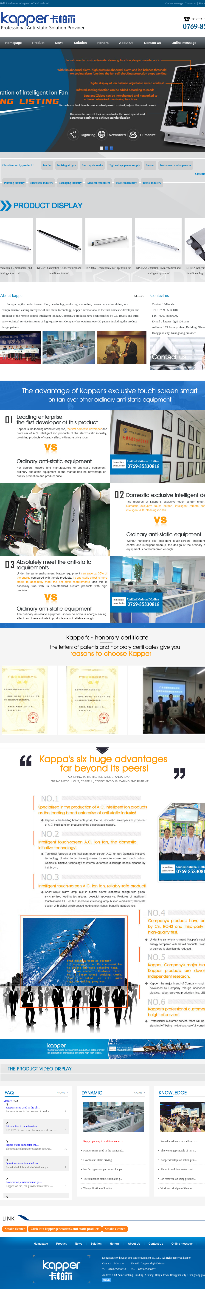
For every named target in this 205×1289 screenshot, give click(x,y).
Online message (174, 3)
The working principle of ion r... (178, 1150)
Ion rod (150, 165)
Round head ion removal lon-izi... (179, 1141)
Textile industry (152, 182)
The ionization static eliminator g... (102, 1178)
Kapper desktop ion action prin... (178, 1160)
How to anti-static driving (97, 1160)
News (78, 1243)
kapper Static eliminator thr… (22, 1146)
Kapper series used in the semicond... (103, 1150)
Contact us (191, 3)
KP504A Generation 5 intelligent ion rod (111, 268)
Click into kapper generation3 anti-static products (65, 1229)
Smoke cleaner (15, 1229)
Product (61, 1243)
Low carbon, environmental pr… (24, 1183)
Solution (95, 1243)
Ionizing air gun (66, 165)
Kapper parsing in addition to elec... (103, 1141)
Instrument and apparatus (175, 165)
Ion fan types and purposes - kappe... (103, 1169)
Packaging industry (70, 182)
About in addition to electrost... (177, 1169)
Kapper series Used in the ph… (23, 1108)
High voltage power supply (124, 165)
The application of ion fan (97, 1188)
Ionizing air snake (92, 165)
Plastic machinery (126, 182)
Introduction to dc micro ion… (22, 1127)
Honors (115, 1243)
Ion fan (47, 165)
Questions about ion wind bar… (23, 1164)
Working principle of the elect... (178, 1188)
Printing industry (14, 182)
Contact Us (156, 1243)
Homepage (41, 1243)
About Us (134, 1243)
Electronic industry (41, 182)
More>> (139, 296)
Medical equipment (98, 182)
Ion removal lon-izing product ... (178, 1178)
